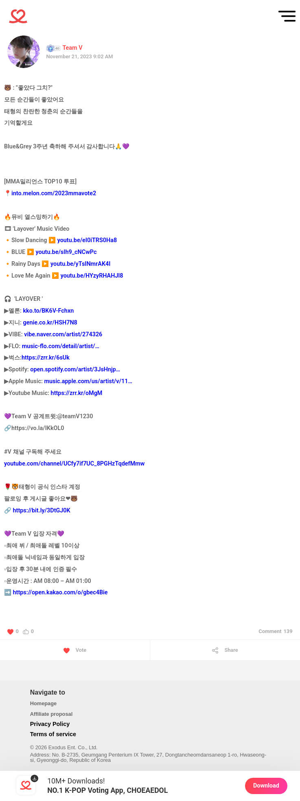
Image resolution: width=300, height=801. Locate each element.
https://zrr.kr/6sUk (46, 357)
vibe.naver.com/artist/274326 (63, 334)
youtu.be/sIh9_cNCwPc (65, 252)
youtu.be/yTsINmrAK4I (80, 263)
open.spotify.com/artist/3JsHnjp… (75, 369)
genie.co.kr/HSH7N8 (50, 322)
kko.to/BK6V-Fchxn (48, 310)
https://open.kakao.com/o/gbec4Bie (60, 592)
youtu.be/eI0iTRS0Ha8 (87, 240)
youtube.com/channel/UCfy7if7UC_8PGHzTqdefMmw (74, 463)
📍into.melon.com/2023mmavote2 (50, 193)
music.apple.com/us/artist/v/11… (88, 381)
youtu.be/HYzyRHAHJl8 (92, 275)
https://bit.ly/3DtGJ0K (41, 510)
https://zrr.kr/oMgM (77, 393)
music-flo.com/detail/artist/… (60, 346)
